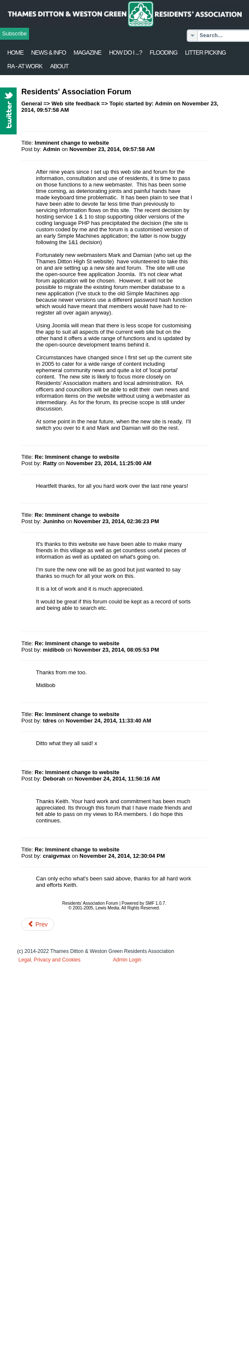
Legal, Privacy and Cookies (49, 960)
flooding (163, 52)
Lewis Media (107, 908)
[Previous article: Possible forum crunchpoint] (37, 924)
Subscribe (14, 33)
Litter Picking (205, 52)
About (59, 66)
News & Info (48, 52)
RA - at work (24, 66)
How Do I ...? (125, 52)
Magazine (87, 52)
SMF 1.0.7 (155, 903)
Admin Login (127, 960)
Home (15, 52)
